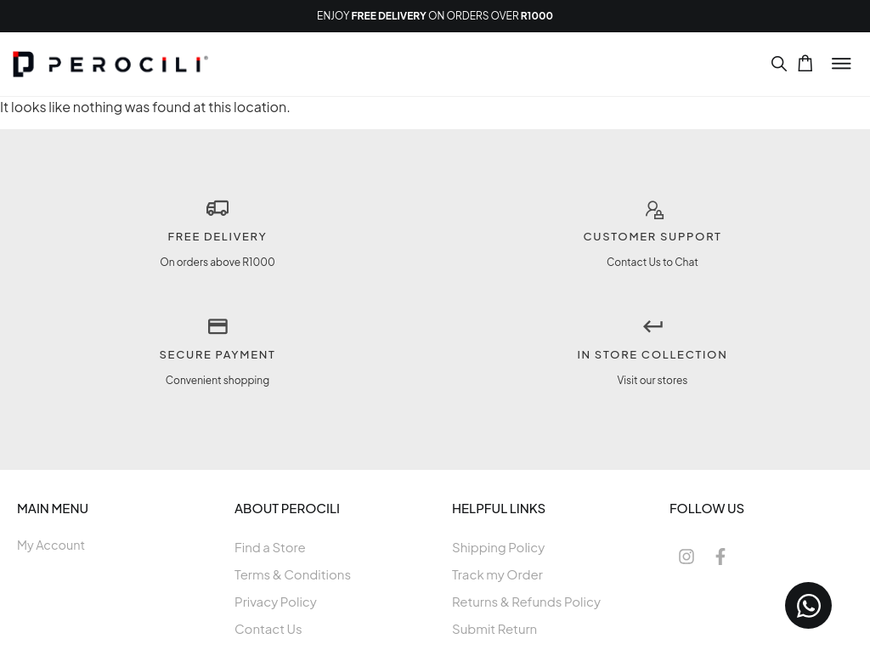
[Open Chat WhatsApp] (808, 605)
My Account (51, 544)
